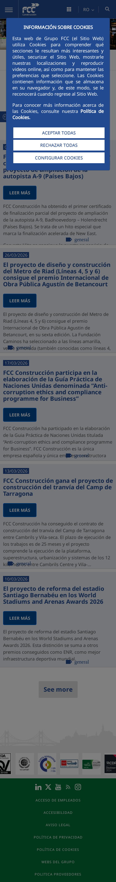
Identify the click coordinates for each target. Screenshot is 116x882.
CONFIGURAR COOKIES (59, 158)
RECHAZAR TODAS (59, 145)
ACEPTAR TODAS (59, 133)
